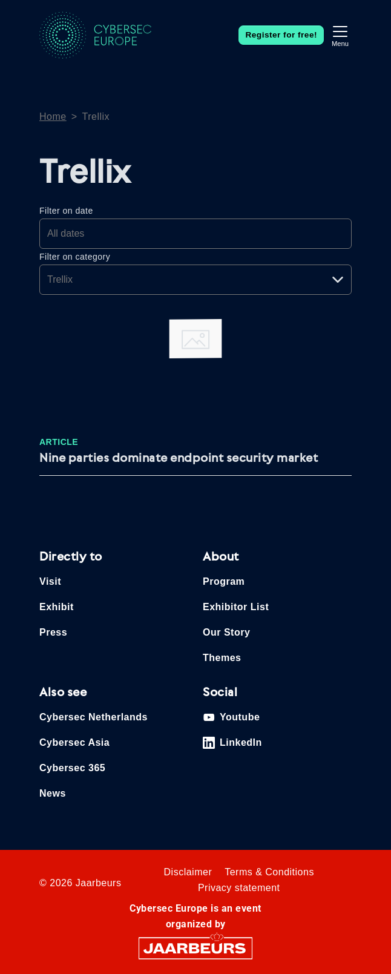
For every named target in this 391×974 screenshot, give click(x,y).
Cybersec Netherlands (93, 717)
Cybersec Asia (74, 742)
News (52, 793)
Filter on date (66, 211)
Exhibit (56, 607)
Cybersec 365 (72, 768)
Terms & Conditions (269, 872)
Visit (50, 581)
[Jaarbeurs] (195, 947)
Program (224, 581)
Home (53, 116)
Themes (222, 658)
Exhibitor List (236, 607)
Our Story (226, 632)
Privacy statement (239, 888)
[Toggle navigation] (340, 34)
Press (53, 632)
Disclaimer (188, 872)
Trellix (96, 116)
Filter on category (74, 257)
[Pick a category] (195, 280)
